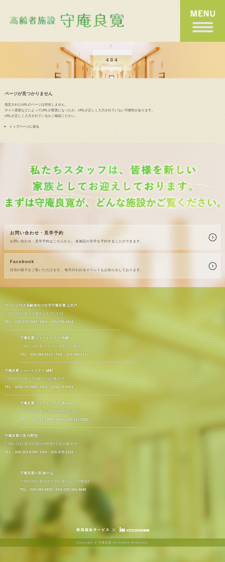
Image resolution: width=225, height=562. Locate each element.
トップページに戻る (22, 126)
